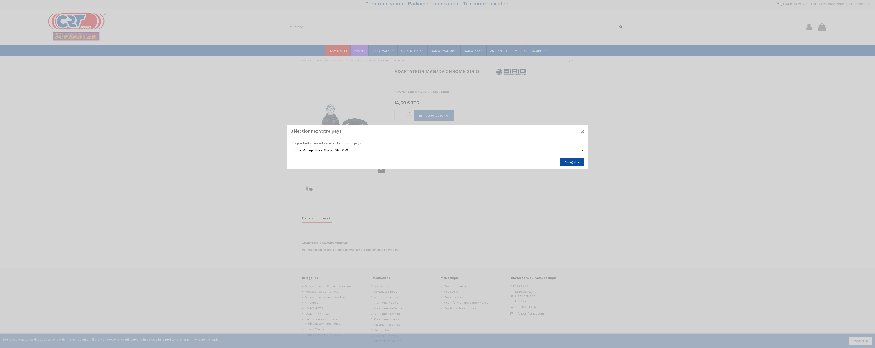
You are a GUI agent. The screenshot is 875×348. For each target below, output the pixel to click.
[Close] (582, 131)
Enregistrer (572, 162)
